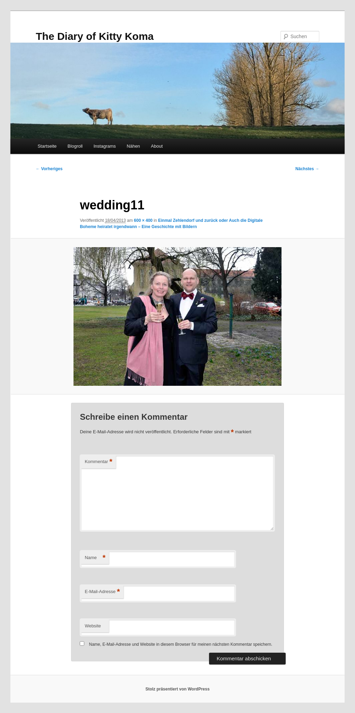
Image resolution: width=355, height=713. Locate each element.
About (157, 146)
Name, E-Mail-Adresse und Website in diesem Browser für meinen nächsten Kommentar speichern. (180, 644)
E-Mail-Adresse (102, 592)
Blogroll (75, 146)
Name (95, 558)
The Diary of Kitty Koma (95, 36)
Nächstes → (307, 168)
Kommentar (98, 462)
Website (93, 625)
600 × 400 (143, 220)
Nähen (133, 146)
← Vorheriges (49, 168)
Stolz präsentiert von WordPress (177, 689)
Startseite (47, 146)
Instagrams (105, 146)
